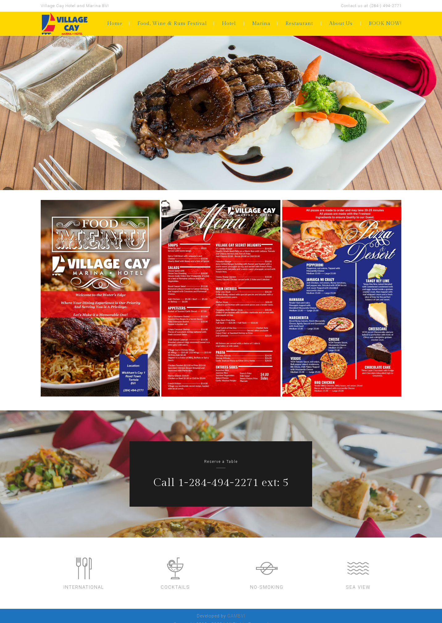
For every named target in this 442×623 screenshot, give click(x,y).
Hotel (229, 24)
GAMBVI (236, 615)
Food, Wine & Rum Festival (172, 24)
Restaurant (299, 24)
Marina (261, 24)
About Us (341, 24)
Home (114, 24)
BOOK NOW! (385, 24)
